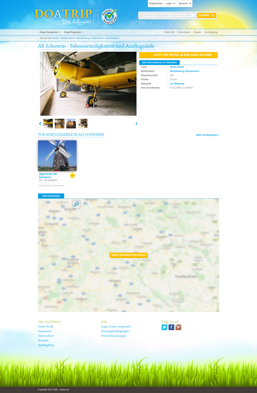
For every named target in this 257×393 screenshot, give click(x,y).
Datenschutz (46, 335)
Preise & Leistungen (113, 335)
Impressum (45, 331)
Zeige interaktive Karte (128, 255)
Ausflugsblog (211, 32)
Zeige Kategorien (49, 32)
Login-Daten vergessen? (116, 326)
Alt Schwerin (112, 38)
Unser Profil (45, 326)
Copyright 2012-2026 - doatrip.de (53, 389)
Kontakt (43, 340)
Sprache (183, 3)
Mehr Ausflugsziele (206, 135)
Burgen (197, 32)
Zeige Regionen (72, 32)
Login (169, 3)
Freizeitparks (184, 32)
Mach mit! (169, 32)
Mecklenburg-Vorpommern (90, 38)
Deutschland (67, 38)
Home (55, 38)
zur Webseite (177, 83)
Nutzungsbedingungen (115, 331)
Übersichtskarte (51, 196)
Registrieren (156, 3)
